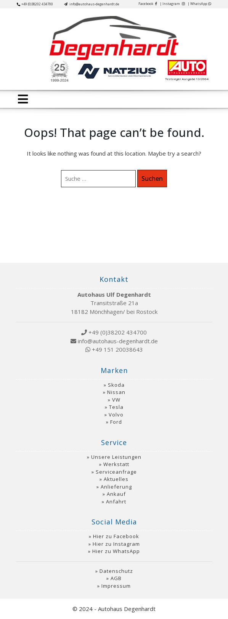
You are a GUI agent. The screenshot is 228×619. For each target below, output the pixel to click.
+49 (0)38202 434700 (35, 4)
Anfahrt (116, 501)
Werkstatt (116, 464)
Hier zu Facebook (116, 536)
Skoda (116, 384)
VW (116, 399)
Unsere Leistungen (116, 456)
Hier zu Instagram (116, 543)
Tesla (116, 407)
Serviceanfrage (116, 471)
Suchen (152, 178)
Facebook (147, 3)
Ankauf (116, 493)
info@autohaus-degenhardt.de (91, 4)
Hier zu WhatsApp (116, 551)
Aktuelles (116, 479)
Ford (116, 421)
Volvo (116, 414)
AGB (116, 578)
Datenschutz (116, 571)
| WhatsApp (199, 3)
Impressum (116, 585)
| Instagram (172, 3)
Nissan (116, 392)
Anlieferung (116, 486)
